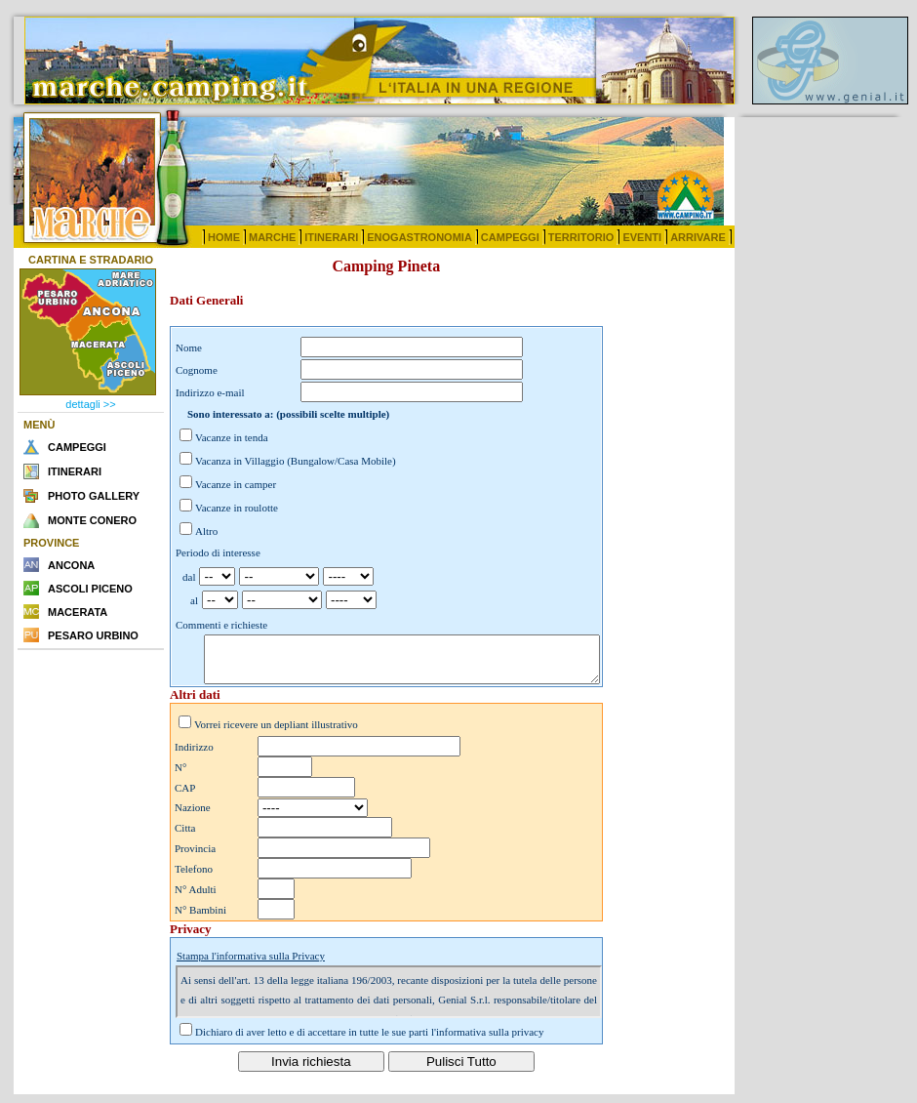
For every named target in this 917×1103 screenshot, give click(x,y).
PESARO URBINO (93, 635)
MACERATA (77, 612)
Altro (206, 531)
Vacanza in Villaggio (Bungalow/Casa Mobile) (295, 461)
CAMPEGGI (510, 237)
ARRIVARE (698, 237)
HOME (224, 237)
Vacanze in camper (235, 484)
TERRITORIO (581, 237)
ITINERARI (331, 237)
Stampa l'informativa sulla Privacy (251, 964)
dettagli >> (90, 404)
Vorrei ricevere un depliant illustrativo (276, 733)
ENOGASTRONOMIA (419, 237)
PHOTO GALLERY (94, 496)
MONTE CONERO (92, 520)
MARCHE (272, 237)
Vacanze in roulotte (236, 507)
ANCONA (71, 565)
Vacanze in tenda (231, 437)
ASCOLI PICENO (90, 588)
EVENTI (641, 237)
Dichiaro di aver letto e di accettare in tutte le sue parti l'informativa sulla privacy (369, 1040)
